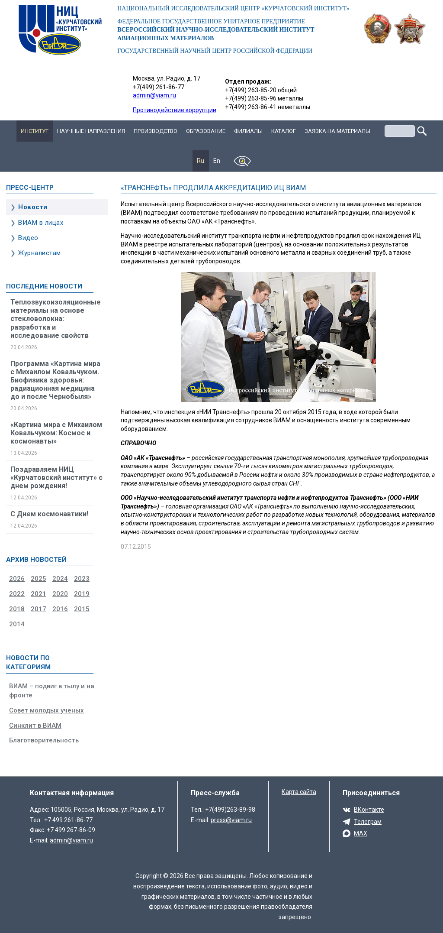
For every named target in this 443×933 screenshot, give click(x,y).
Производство (155, 131)
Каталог (283, 131)
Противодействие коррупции (174, 110)
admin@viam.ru (154, 95)
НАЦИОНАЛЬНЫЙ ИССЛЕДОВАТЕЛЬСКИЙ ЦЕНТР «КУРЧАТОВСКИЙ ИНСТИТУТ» (233, 8)
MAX (360, 833)
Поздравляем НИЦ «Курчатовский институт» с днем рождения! (56, 477)
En (217, 160)
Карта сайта (299, 791)
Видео (28, 238)
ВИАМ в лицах (40, 223)
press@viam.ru (231, 819)
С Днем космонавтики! (49, 514)
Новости (33, 207)
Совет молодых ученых (46, 710)
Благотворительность (44, 740)
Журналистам (39, 253)
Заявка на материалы (337, 131)
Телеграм (368, 821)
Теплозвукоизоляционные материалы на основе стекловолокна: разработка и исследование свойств (55, 319)
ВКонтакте (369, 809)
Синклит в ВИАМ (35, 725)
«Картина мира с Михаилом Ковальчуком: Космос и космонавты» (56, 433)
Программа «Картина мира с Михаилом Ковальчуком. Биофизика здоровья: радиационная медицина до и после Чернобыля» (55, 380)
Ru (201, 160)
